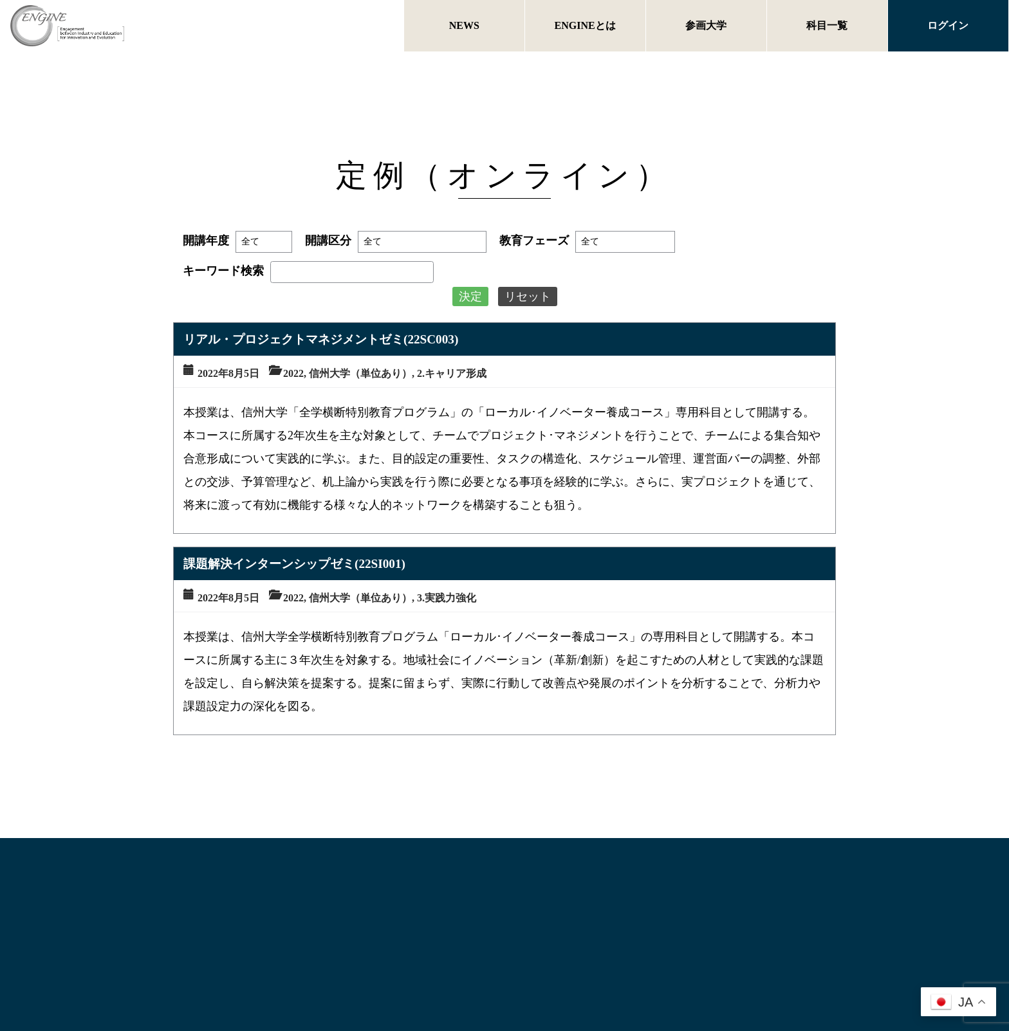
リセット (527, 296)
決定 (470, 296)
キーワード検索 (223, 270)
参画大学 (706, 25)
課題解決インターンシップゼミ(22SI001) (294, 563)
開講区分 (328, 240)
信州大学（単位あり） (360, 373)
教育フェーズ (534, 240)
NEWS (464, 25)
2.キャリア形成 (451, 373)
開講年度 (206, 240)
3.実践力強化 (446, 597)
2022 (293, 373)
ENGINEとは (585, 25)
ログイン (947, 25)
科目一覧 (826, 25)
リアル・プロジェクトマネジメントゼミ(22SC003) (320, 339)
